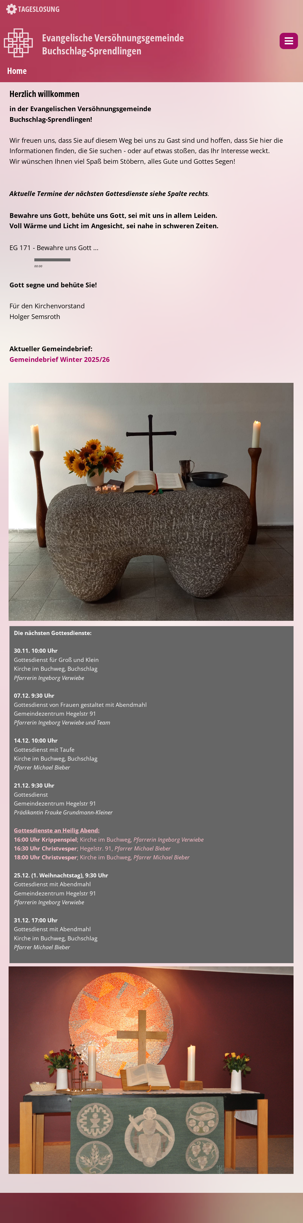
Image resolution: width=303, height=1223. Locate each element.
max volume (102, 259)
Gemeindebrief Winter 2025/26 (59, 359)
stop (30, 260)
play (20, 260)
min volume (79, 259)
